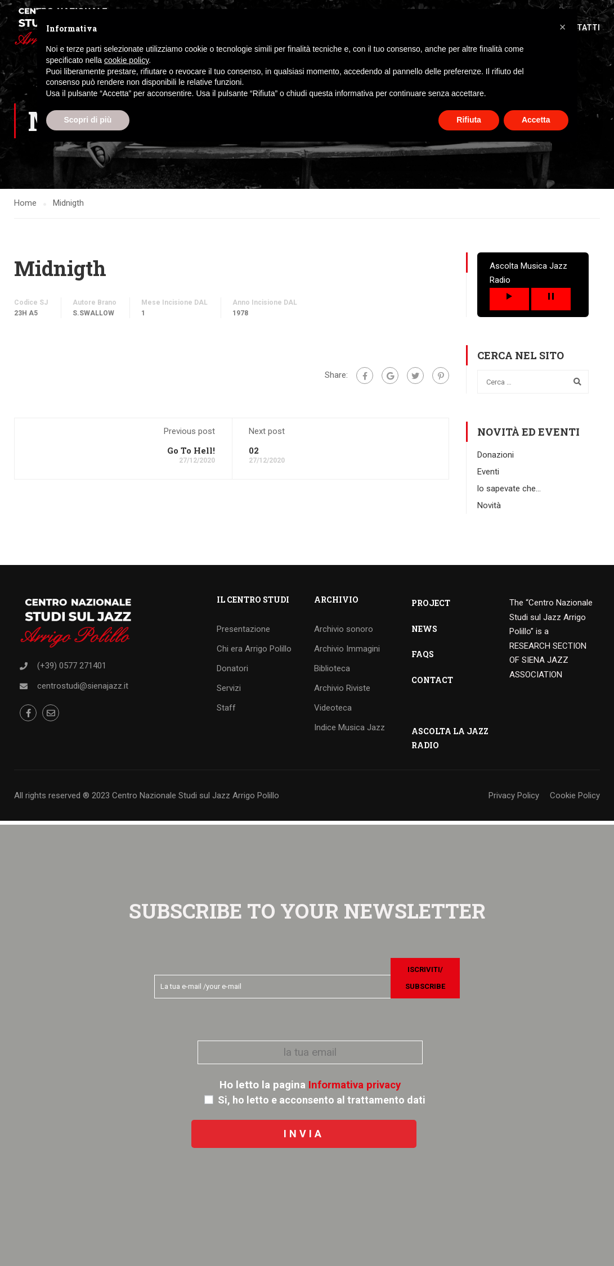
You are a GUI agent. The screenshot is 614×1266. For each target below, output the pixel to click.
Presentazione (243, 632)
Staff (226, 711)
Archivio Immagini (347, 652)
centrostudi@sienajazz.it (82, 689)
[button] (563, 27)
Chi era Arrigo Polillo (254, 652)
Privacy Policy (513, 799)
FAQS (422, 657)
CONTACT (432, 683)
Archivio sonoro (343, 632)
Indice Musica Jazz (349, 731)
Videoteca (333, 711)
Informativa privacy (354, 1085)
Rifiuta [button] (468, 119)
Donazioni (495, 458)
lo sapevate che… (509, 492)
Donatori (232, 672)
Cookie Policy (575, 799)
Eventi (488, 475)
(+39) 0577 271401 (71, 669)
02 (254, 453)
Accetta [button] (536, 119)
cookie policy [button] (126, 60)
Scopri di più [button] (88, 119)
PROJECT (430, 606)
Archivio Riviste (342, 691)
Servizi (229, 691)
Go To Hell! (191, 453)
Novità (489, 509)
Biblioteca (332, 672)
